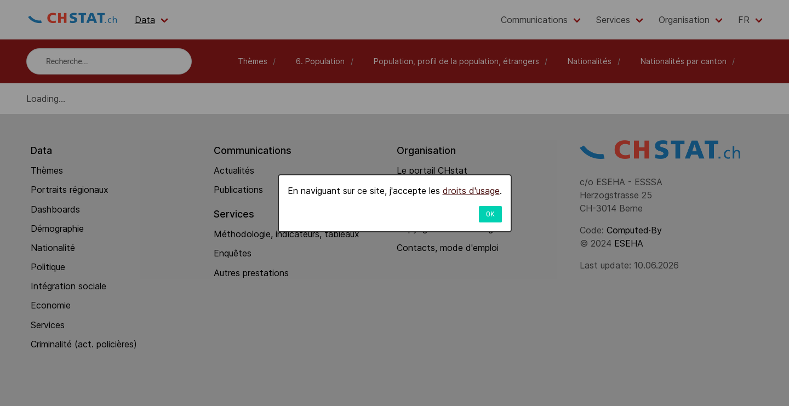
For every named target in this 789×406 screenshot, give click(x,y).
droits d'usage (471, 190)
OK (490, 214)
